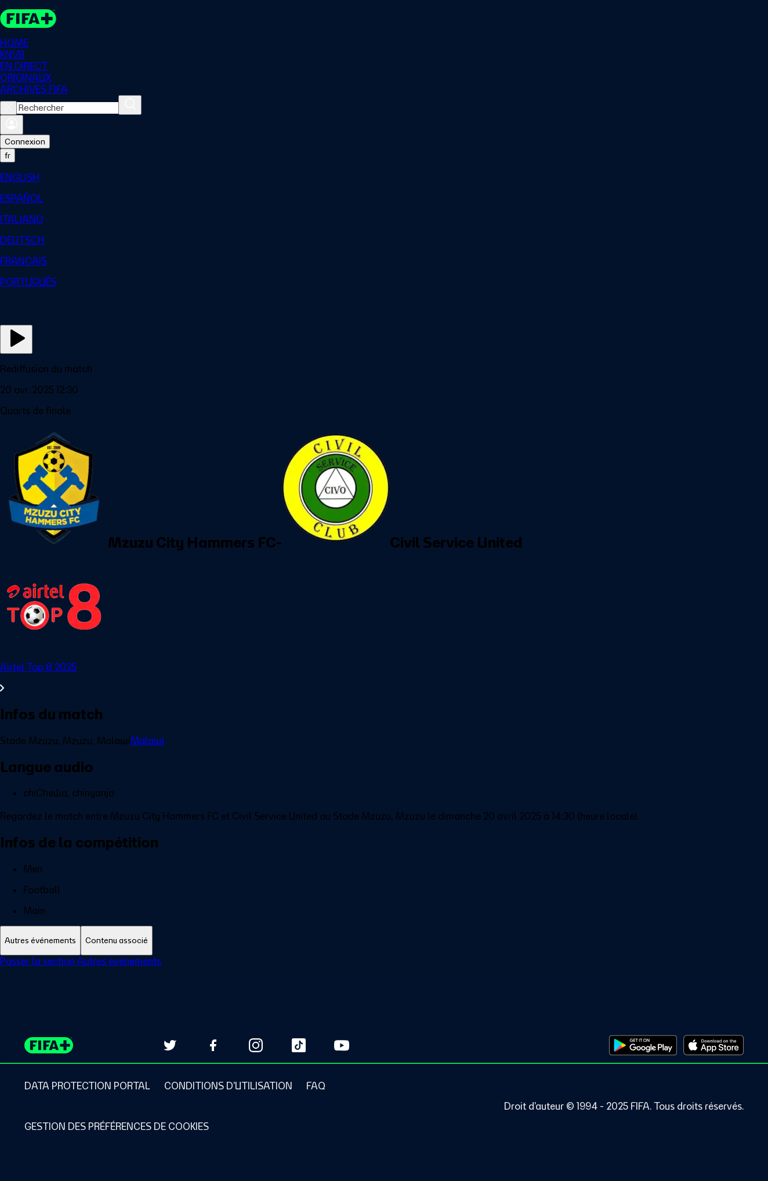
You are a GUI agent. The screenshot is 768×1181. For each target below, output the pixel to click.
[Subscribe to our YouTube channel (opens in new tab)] (341, 1045)
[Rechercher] (130, 105)
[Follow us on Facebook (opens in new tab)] (213, 1045)
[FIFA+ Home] (28, 18)
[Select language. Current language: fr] (7, 155)
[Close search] (8, 108)
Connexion (25, 141)
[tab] (40, 940)
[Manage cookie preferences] (116, 1126)
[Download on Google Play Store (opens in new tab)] (643, 1045)
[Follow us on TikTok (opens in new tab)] (298, 1045)
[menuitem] (384, 177)
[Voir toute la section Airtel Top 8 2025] (384, 677)
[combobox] (67, 108)
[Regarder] (16, 339)
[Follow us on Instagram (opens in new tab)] (256, 1045)
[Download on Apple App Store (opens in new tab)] (713, 1045)
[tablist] (384, 940)
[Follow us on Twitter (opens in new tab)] (170, 1045)
